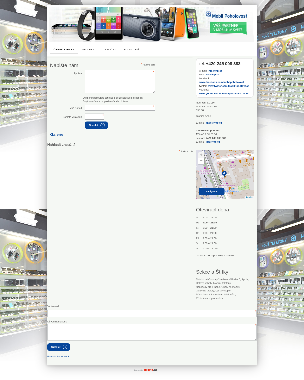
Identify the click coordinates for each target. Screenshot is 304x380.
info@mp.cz (215, 70)
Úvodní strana (64, 49)
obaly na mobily (230, 286)
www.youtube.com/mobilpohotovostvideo (224, 93)
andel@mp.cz (214, 122)
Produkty (89, 49)
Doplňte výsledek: (73, 116)
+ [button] (201, 155)
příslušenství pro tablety (209, 298)
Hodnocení (131, 49)
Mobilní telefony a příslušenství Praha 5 (218, 279)
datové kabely (204, 283)
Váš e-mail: (76, 108)
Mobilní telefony (222, 283)
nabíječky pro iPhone (208, 286)
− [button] (201, 161)
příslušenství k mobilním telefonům (215, 294)
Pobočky (110, 49)
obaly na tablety (205, 290)
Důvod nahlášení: (57, 321)
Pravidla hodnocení (58, 356)
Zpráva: (78, 73)
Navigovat (212, 191)
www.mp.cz (212, 74)
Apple (245, 279)
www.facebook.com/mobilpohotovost (221, 82)
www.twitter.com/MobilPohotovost (228, 85)
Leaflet (249, 197)
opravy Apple (223, 290)
